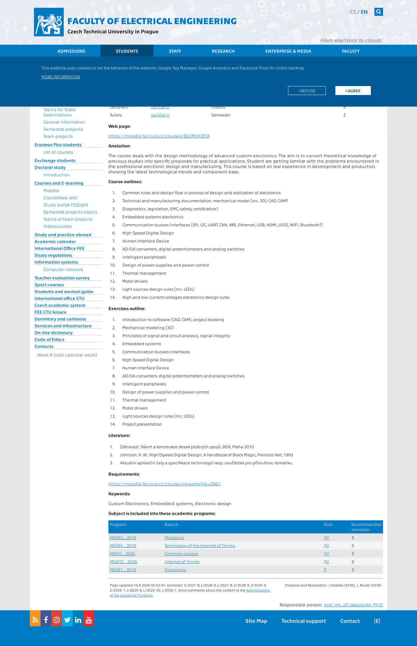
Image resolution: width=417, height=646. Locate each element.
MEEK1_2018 (123, 569)
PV (326, 537)
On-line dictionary (54, 332)
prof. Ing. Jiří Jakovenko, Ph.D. (353, 604)
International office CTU (60, 298)
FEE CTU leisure (51, 312)
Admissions (71, 51)
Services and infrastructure (63, 325)
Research (223, 51)
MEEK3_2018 (123, 537)
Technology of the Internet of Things (200, 545)
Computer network (63, 269)
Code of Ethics (49, 339)
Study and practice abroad (63, 234)
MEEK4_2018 (123, 545)
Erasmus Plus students (58, 144)
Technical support (303, 620)
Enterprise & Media (288, 51)
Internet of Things (182, 561)
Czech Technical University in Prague (112, 31)
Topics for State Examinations (59, 112)
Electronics (175, 569)
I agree (353, 90)
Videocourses (57, 226)
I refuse (306, 90)
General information (64, 121)
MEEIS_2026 (122, 553)
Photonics (174, 537)
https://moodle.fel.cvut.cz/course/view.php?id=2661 (164, 483)
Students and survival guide (64, 291)
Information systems (56, 261)
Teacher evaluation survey (62, 277)
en (364, 11)
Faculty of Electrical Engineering (152, 20)
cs (353, 11)
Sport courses (49, 284)
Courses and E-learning (59, 183)
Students (127, 51)
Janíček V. (160, 106)
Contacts (44, 346)
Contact (350, 620)
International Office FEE (60, 248)
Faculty (351, 51)
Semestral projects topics (70, 211)
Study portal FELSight (65, 204)
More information (60, 76)
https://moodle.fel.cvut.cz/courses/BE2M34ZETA (159, 135)
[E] (377, 620)
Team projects (58, 136)
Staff (175, 51)
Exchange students (55, 160)
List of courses (58, 152)
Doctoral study (50, 167)
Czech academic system (60, 305)
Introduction (56, 174)
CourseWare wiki (60, 197)
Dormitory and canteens (60, 318)
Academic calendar (55, 241)
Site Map (256, 620)
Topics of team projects (67, 219)
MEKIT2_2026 (123, 561)
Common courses (181, 553)
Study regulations (53, 255)
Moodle (51, 190)
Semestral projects (63, 129)
